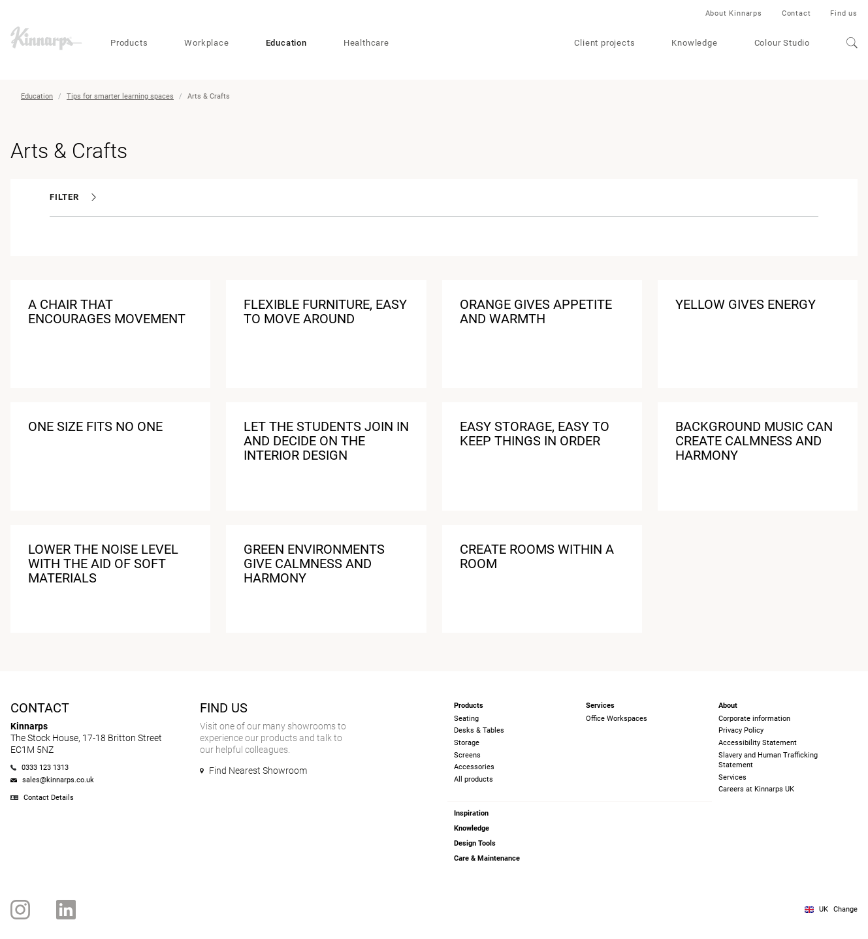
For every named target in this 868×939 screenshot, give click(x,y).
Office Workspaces (616, 718)
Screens (467, 755)
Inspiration (471, 813)
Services (732, 777)
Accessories (474, 767)
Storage (466, 743)
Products (129, 43)
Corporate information (754, 718)
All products (473, 779)
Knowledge (694, 43)
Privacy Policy (741, 730)
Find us (844, 13)
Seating (466, 718)
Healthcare (366, 43)
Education (286, 43)
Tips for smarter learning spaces (120, 96)
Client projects (604, 43)
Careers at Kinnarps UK (756, 789)
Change (845, 909)
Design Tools (475, 843)
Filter (73, 197)
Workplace (206, 43)
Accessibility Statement (757, 743)
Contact (796, 13)
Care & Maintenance (487, 858)
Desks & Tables (479, 730)
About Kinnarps (733, 13)
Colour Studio (782, 43)
